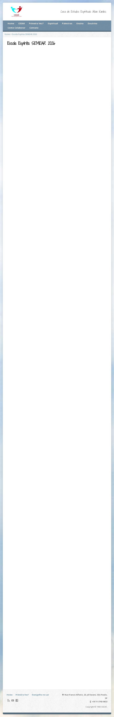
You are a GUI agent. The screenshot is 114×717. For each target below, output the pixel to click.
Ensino (80, 23)
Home (11, 23)
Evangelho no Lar (40, 694)
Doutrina (92, 23)
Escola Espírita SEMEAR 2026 (24, 34)
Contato (33, 27)
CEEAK (21, 23)
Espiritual (53, 23)
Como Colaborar (16, 27)
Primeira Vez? (36, 23)
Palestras (67, 23)
